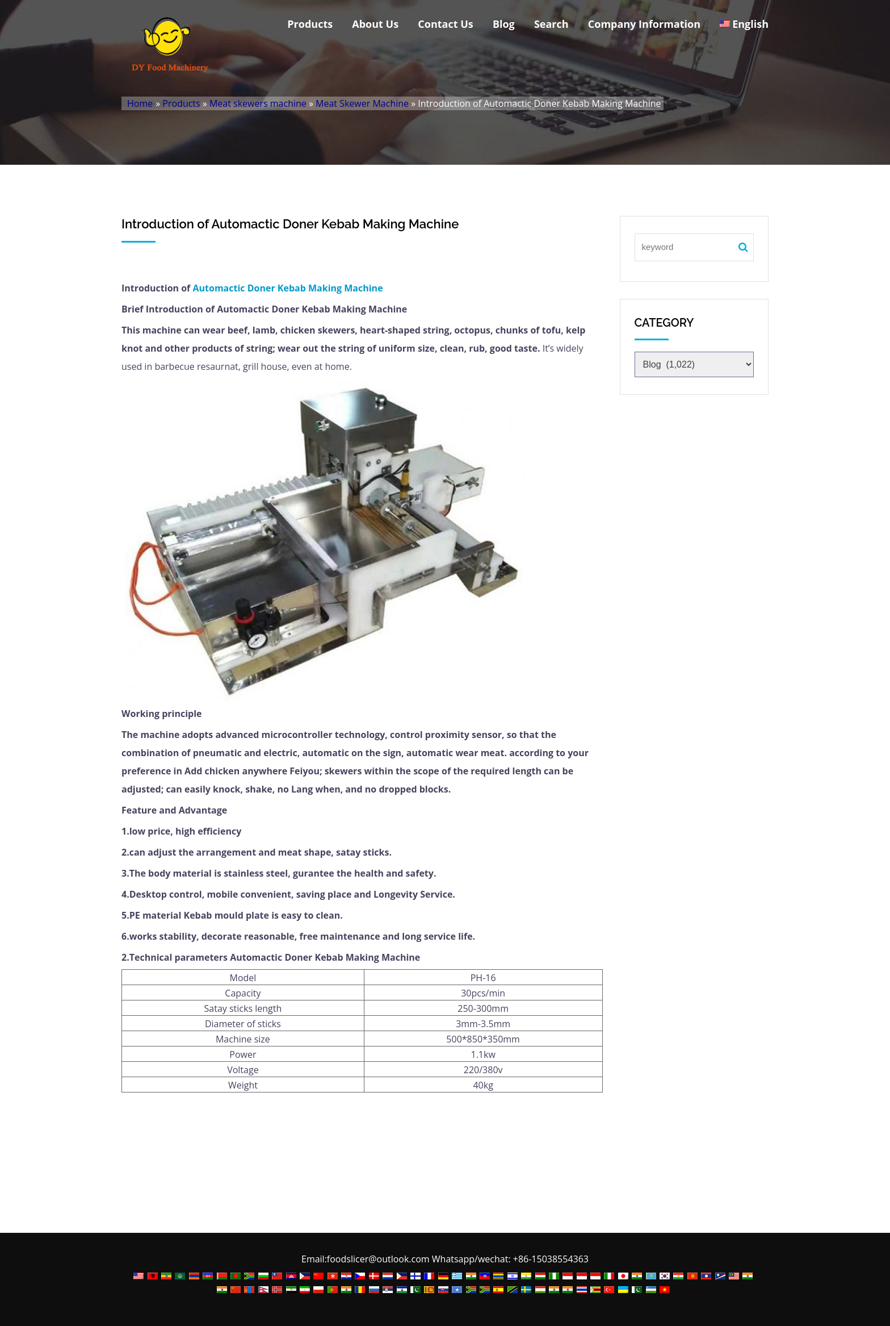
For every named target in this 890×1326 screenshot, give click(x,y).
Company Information (644, 24)
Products (310, 24)
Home (140, 103)
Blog (504, 24)
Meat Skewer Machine (362, 103)
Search (551, 24)
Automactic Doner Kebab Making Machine (287, 288)
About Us (375, 24)
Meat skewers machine (258, 103)
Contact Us (445, 24)
